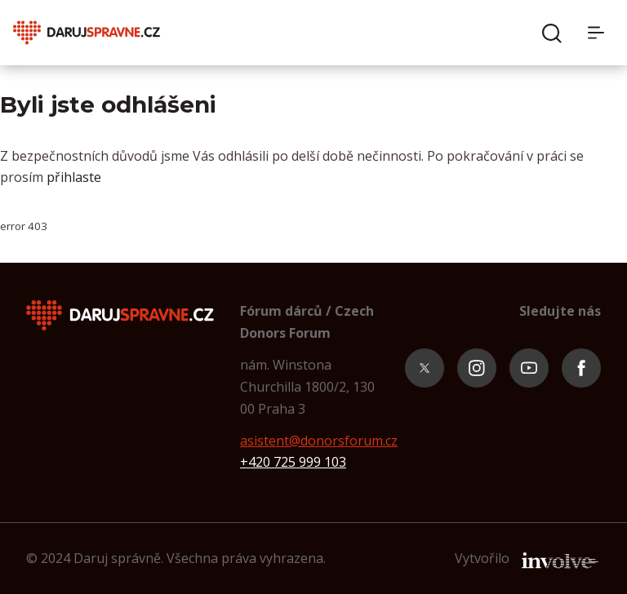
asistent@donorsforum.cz (319, 441)
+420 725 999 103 (293, 462)
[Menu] (601, 32)
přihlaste (74, 177)
